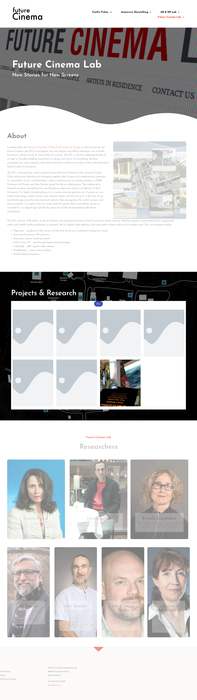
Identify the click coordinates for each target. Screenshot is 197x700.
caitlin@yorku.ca (21, 685)
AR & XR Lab (170, 12)
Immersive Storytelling (136, 12)
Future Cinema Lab (171, 17)
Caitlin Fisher (102, 12)
